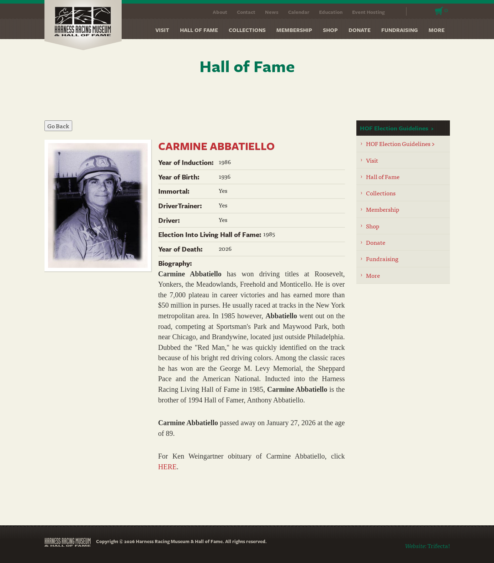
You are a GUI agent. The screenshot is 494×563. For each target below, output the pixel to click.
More (437, 30)
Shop (330, 30)
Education (330, 12)
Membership (294, 30)
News (271, 12)
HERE (167, 467)
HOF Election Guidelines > (400, 143)
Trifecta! (438, 545)
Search (396, 11)
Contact (246, 12)
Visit (162, 30)
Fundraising (399, 30)
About (220, 12)
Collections (247, 30)
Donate (360, 30)
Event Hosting (368, 12)
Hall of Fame (199, 30)
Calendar (298, 12)
